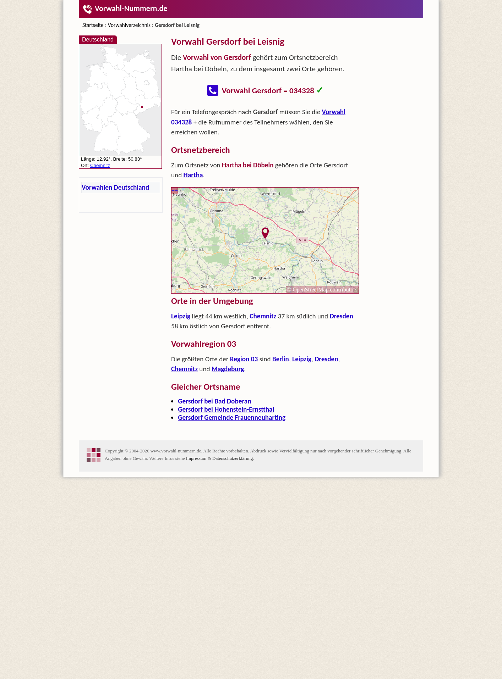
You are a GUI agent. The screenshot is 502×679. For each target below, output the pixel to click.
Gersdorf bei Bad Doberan (214, 502)
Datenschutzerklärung (232, 660)
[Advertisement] (265, 154)
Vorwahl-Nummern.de (124, 8)
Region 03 (244, 460)
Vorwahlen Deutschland (115, 187)
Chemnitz (263, 417)
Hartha (193, 276)
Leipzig (180, 417)
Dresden (341, 417)
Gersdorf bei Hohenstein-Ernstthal (226, 510)
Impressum (196, 660)
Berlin (280, 460)
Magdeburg (228, 470)
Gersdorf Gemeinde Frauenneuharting (231, 518)
